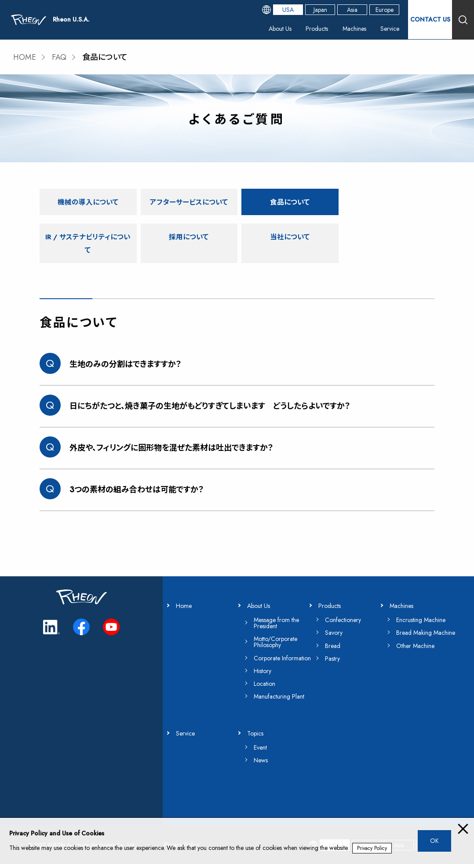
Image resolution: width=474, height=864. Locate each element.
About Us (280, 28)
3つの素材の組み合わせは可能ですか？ (136, 489)
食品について (287, 201)
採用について (87, 249)
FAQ (59, 57)
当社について (187, 249)
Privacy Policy (372, 848)
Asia (352, 9)
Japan (320, 9)
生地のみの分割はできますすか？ (125, 364)
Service (389, 28)
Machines (354, 28)
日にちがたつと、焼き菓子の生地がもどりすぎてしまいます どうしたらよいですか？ (209, 406)
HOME (24, 57)
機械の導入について (87, 201)
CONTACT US (430, 19)
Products (317, 28)
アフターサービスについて (187, 208)
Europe (385, 9)
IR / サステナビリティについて (386, 208)
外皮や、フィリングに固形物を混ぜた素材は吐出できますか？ (171, 448)
